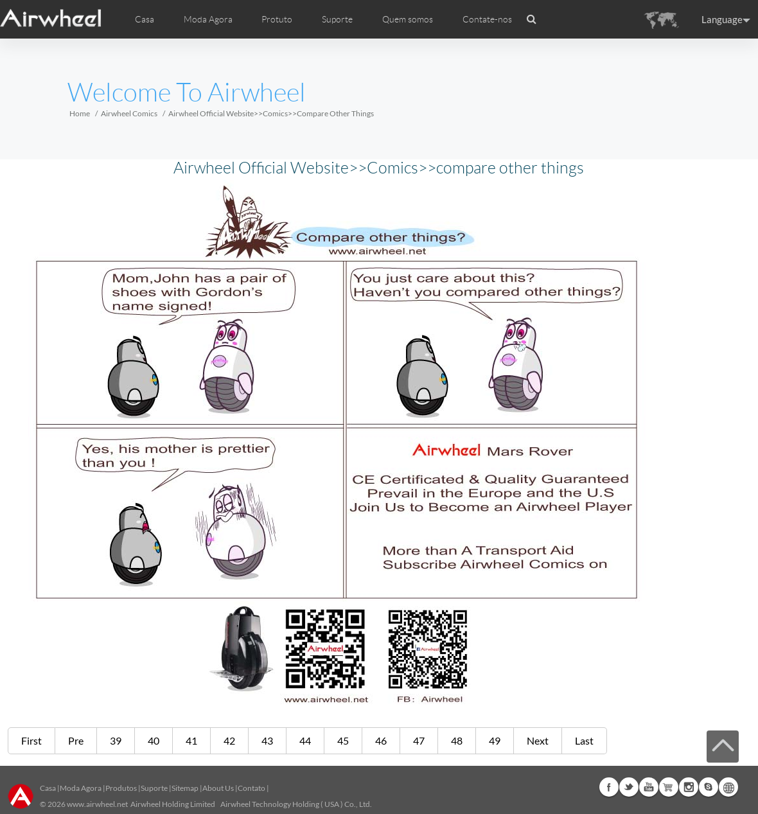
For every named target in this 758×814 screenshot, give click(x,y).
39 (115, 740)
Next (538, 740)
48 (457, 740)
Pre (76, 740)
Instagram (688, 787)
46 (381, 740)
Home (79, 113)
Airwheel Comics (129, 113)
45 (343, 740)
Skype (708, 787)
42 (229, 740)
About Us (218, 788)
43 (267, 740)
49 (494, 740)
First (31, 740)
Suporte (337, 19)
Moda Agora (80, 788)
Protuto (276, 19)
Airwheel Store (668, 787)
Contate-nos (487, 19)
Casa (144, 19)
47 (419, 740)
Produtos (121, 788)
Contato (251, 788)
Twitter (629, 787)
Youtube (648, 787)
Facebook (609, 787)
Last (584, 740)
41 (191, 740)
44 (305, 740)
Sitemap (185, 788)
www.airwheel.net (97, 804)
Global (728, 787)
